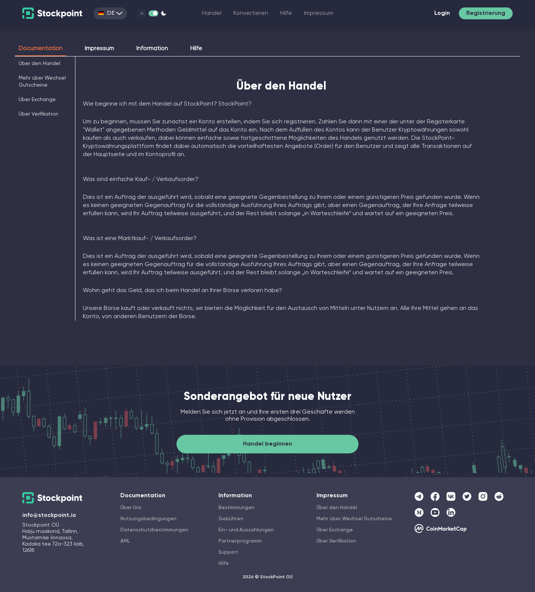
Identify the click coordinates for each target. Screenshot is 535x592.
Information (152, 49)
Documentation (40, 49)
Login (442, 13)
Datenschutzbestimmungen (154, 530)
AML (125, 541)
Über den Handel (39, 63)
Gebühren (230, 519)
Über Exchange (37, 99)
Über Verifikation (38, 114)
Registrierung (485, 13)
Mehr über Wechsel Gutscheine (354, 519)
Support (228, 552)
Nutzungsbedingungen (148, 519)
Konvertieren (250, 13)
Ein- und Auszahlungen (246, 530)
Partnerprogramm (240, 541)
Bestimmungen (236, 507)
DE (110, 13)
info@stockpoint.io (49, 515)
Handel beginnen (267, 444)
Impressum (318, 13)
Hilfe (286, 13)
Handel (211, 13)
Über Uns (131, 507)
